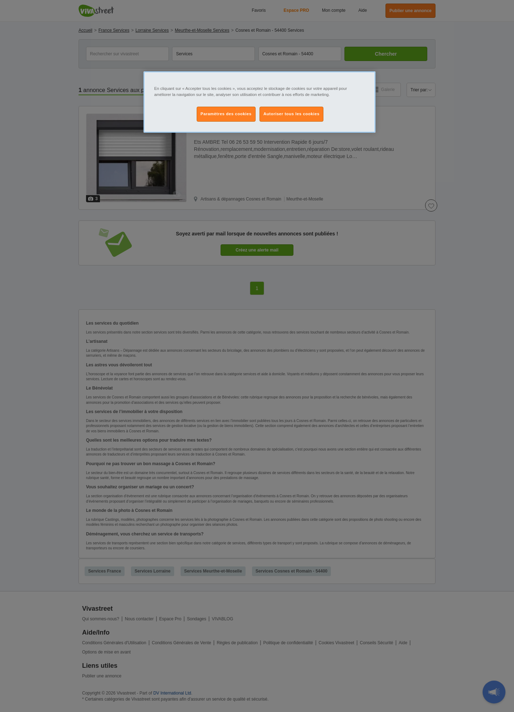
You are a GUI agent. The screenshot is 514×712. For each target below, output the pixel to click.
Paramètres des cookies (226, 114)
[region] (259, 102)
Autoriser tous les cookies (291, 114)
